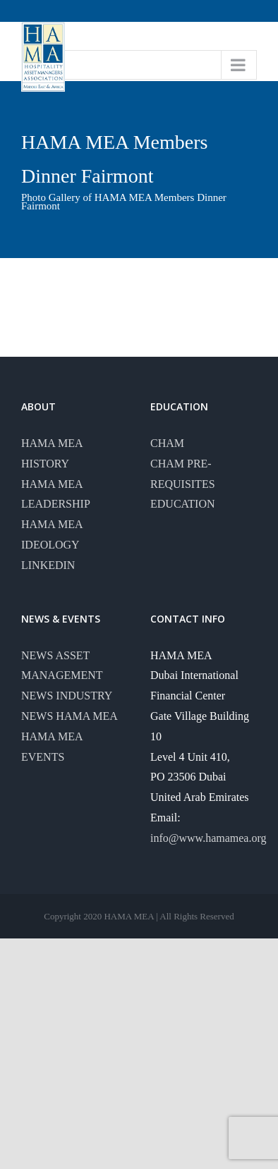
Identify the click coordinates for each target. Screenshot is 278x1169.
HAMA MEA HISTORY (52, 453)
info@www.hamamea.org (208, 838)
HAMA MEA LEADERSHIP (55, 494)
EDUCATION (182, 504)
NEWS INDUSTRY (66, 696)
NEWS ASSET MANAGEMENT (62, 665)
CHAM (167, 443)
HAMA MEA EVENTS (52, 746)
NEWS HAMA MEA (69, 716)
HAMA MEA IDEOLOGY (52, 534)
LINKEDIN (48, 565)
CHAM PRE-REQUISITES (182, 474)
